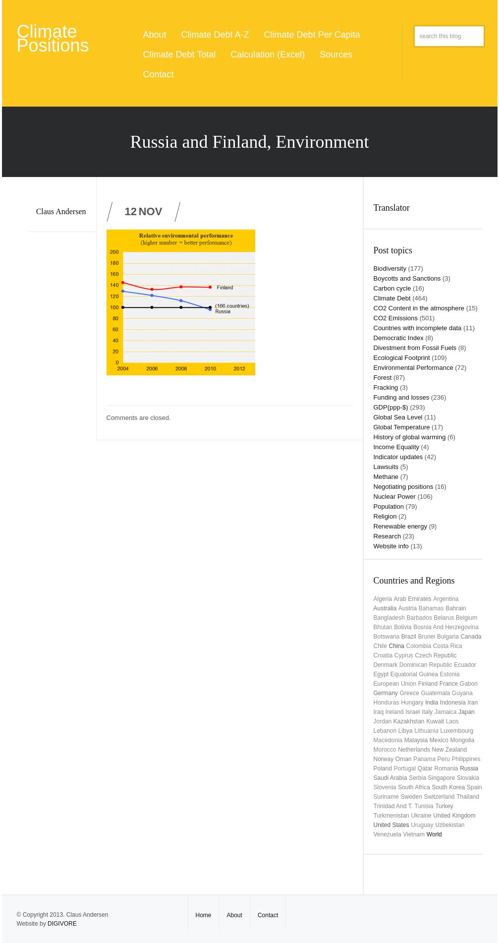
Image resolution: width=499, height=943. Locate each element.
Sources (336, 54)
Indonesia (453, 702)
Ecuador (465, 664)
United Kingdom (454, 815)
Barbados (419, 617)
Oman (403, 759)
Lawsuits (386, 467)
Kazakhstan (409, 721)
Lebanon (385, 730)
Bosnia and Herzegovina (445, 627)
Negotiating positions (404, 486)
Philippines (465, 759)
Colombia (418, 646)
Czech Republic (435, 655)
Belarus (444, 617)
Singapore (441, 777)
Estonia (450, 674)
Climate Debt (392, 298)
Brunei (426, 636)
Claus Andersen (61, 211)
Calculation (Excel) (267, 54)
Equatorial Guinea (414, 674)
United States (391, 825)
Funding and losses (402, 397)
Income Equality (397, 447)
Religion (385, 516)
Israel (412, 711)
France (449, 683)
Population (389, 506)
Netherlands (414, 749)
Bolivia (402, 627)
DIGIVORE (62, 923)
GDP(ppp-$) (391, 407)
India (431, 702)
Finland (428, 683)
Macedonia (388, 740)
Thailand (467, 796)
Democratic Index (399, 338)
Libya (405, 730)
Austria (407, 608)
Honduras (386, 702)
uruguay (422, 825)
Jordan (383, 721)
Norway (384, 759)
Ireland (395, 711)
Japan (466, 711)
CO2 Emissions (396, 318)
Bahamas (431, 608)
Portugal (405, 768)
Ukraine (421, 815)
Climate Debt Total (179, 54)
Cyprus (403, 655)
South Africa (414, 787)
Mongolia (462, 740)
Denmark (386, 664)
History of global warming (410, 437)
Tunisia (424, 806)
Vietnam (414, 834)
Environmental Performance (413, 367)
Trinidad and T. (393, 806)
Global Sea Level (398, 417)
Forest (383, 377)
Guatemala (435, 693)
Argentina (445, 598)
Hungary (412, 702)
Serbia (417, 777)
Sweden (411, 796)
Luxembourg (457, 730)
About (154, 35)
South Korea (448, 787)
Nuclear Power (395, 496)
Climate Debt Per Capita (312, 35)
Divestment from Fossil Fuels (415, 348)
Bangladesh (389, 617)
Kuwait (435, 721)
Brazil (408, 636)
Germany (386, 693)
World (434, 834)
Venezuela (387, 834)
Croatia (383, 655)
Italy (427, 711)
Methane (386, 476)
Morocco (385, 749)
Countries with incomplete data (418, 328)
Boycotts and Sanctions (407, 278)
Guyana (462, 693)
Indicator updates (398, 457)
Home (204, 915)
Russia (469, 768)
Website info (391, 546)
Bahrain (455, 608)
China (396, 646)
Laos (452, 721)
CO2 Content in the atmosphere (419, 308)
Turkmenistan (391, 815)
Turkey (444, 806)
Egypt (381, 674)
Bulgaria (448, 636)
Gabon (469, 683)
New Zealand (449, 749)
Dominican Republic (425, 664)
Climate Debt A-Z (215, 35)
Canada (470, 636)
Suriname (386, 796)
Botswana (387, 636)
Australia (385, 608)
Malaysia (416, 740)
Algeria (383, 598)
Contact (158, 74)
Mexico (439, 740)
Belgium (466, 617)
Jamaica (446, 711)
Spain (474, 787)
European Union (395, 683)
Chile (380, 646)
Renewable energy (400, 526)
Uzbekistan (449, 825)
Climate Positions (53, 38)
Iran (472, 702)
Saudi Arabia (390, 777)
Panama (424, 759)
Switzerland (439, 796)
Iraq (379, 711)
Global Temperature (402, 427)
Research (387, 536)
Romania (446, 768)
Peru (443, 759)
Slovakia (468, 777)
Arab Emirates (412, 598)
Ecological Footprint (402, 357)
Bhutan (383, 627)
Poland (383, 768)
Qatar (425, 768)
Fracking (386, 387)
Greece (409, 693)
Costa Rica (447, 646)
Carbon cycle (392, 288)
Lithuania (426, 730)
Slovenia (385, 787)
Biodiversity (390, 268)
